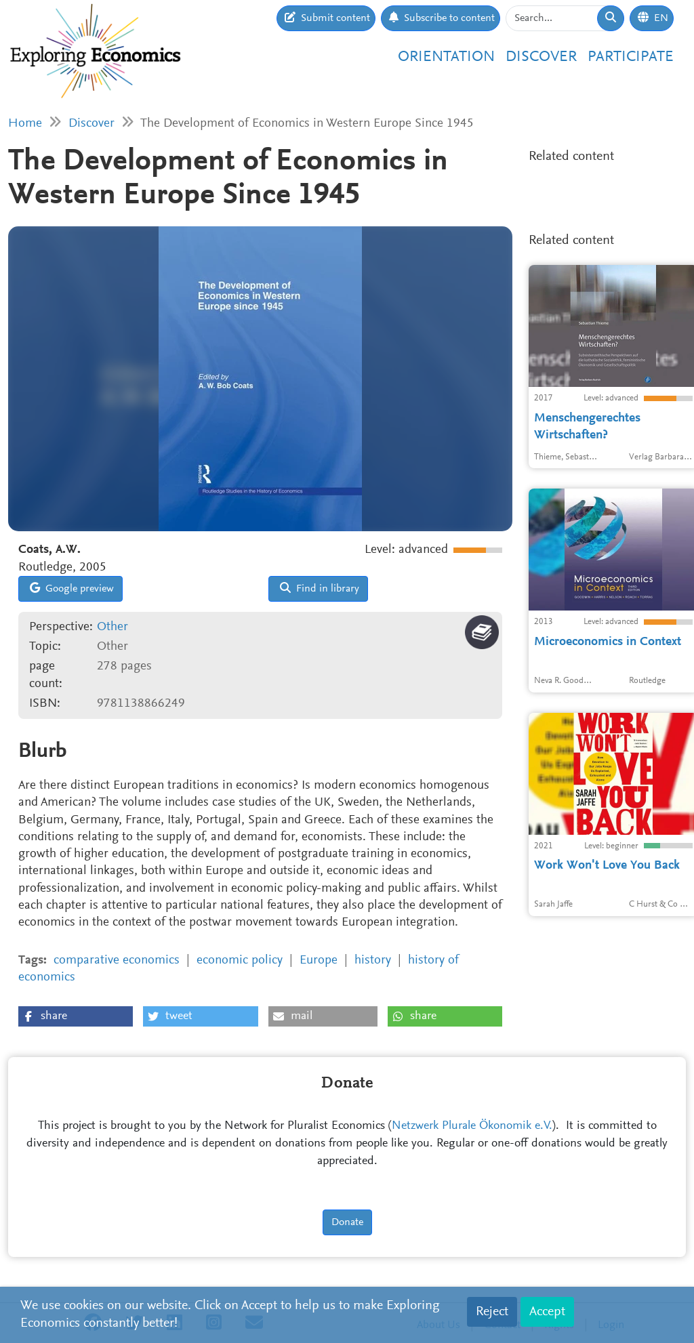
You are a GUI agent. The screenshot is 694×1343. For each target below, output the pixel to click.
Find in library (319, 588)
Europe (319, 960)
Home (25, 123)
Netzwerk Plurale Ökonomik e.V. (472, 1126)
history (372, 960)
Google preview (72, 588)
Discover (541, 57)
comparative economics (117, 960)
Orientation (446, 57)
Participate (631, 57)
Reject (492, 1312)
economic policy (240, 960)
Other (112, 627)
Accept (547, 1312)
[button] (75, 1016)
